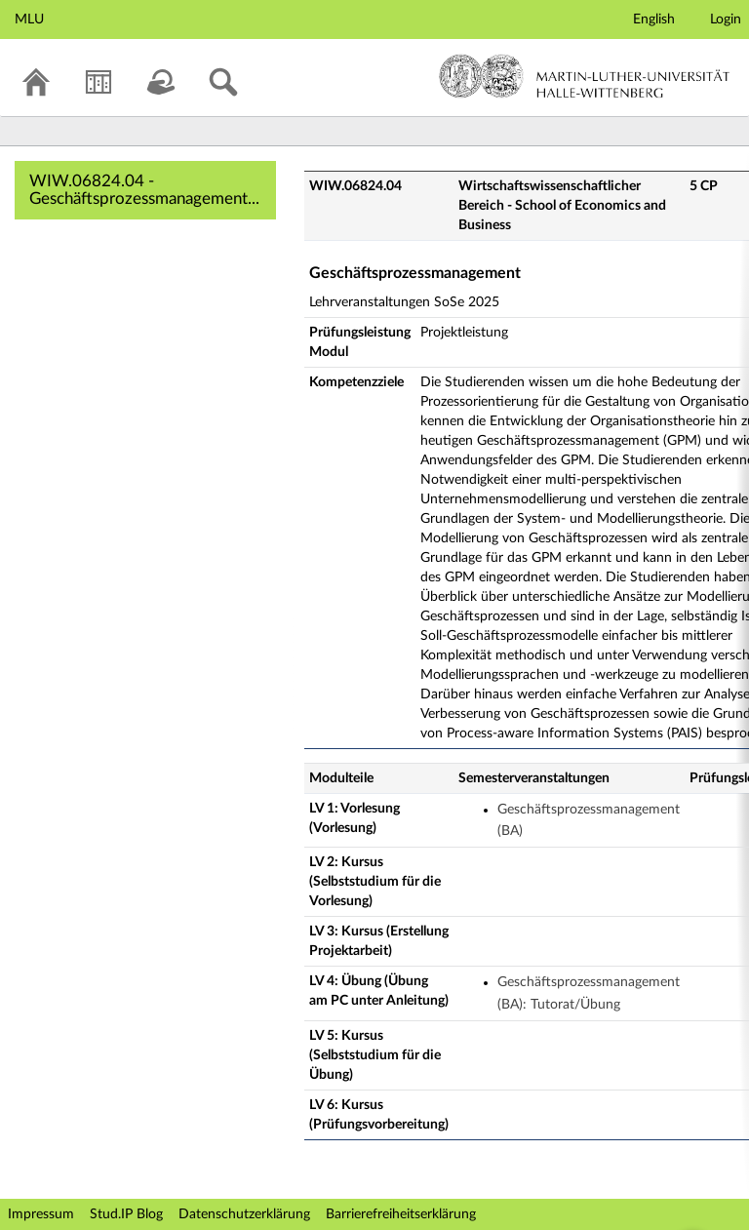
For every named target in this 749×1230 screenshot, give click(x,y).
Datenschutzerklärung (244, 1214)
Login (725, 19)
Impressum (41, 1214)
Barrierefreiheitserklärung (401, 1214)
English (654, 19)
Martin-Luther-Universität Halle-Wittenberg (584, 76)
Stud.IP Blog (126, 1214)
